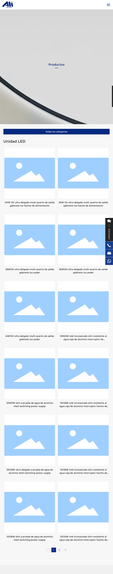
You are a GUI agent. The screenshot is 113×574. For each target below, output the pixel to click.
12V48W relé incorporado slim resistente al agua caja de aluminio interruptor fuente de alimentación (83, 406)
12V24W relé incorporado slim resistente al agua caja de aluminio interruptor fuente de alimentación (83, 540)
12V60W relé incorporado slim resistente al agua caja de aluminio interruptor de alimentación (83, 339)
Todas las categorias (56, 131)
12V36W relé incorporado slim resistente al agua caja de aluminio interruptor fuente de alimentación (83, 473)
